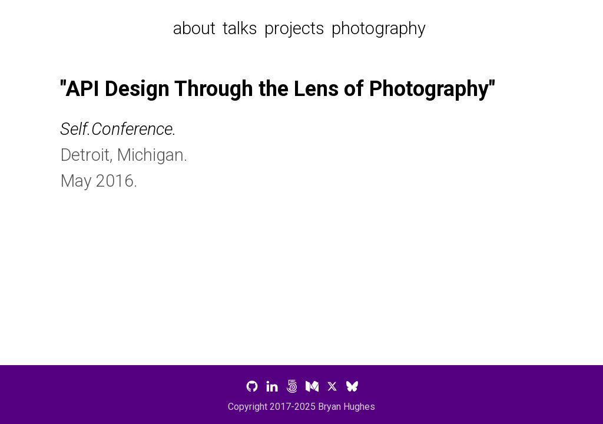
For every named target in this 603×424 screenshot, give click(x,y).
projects (294, 28)
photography (379, 28)
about (194, 28)
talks (240, 28)
